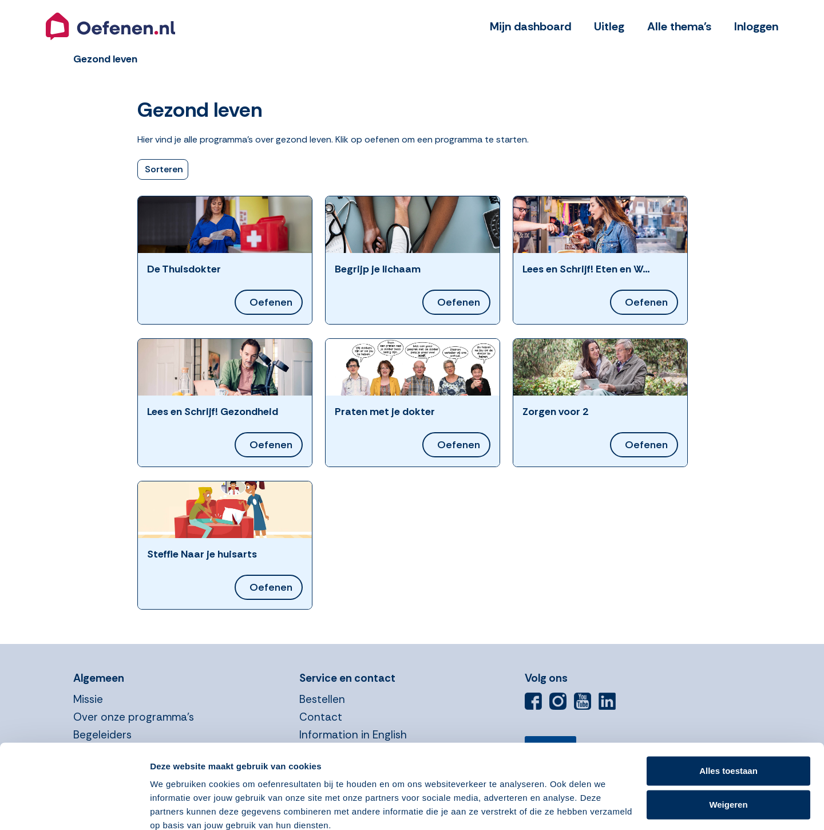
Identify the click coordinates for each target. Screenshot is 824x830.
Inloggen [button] (756, 26)
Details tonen (177, 807)
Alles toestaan (728, 721)
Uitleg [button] (609, 26)
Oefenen (270, 302)
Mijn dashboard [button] (530, 26)
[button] (110, 26)
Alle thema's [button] (679, 26)
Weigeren (728, 755)
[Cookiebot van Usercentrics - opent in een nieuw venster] (74, 807)
